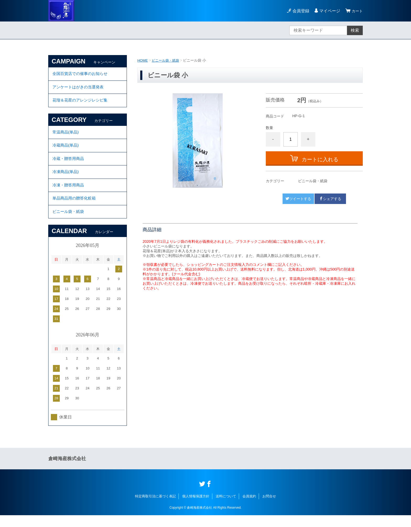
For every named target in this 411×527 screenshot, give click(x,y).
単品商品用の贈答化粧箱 (75, 208)
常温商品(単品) (66, 136)
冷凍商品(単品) (66, 179)
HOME (142, 60)
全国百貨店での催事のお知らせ (81, 74)
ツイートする (298, 199)
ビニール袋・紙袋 (167, 60)
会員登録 (299, 11)
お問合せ (269, 508)
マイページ (328, 11)
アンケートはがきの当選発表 (79, 89)
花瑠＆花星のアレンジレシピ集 (81, 103)
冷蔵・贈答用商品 (69, 165)
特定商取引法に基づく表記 (155, 508)
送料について (226, 508)
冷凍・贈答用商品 (69, 194)
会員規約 (249, 508)
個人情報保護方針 (195, 508)
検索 (355, 30)
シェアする (330, 199)
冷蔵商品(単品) (66, 150)
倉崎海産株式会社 (67, 470)
